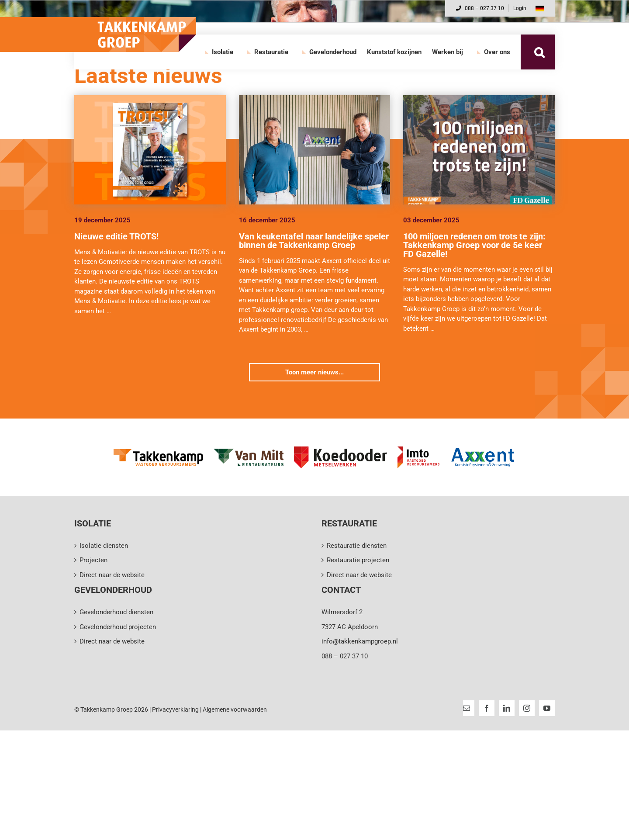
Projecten (93, 560)
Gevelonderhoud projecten (117, 627)
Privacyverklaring (175, 709)
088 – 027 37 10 (480, 8)
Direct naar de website (112, 575)
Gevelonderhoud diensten (116, 612)
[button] (539, 52)
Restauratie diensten (357, 546)
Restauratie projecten (358, 560)
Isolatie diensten (103, 546)
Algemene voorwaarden (235, 709)
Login (519, 8)
